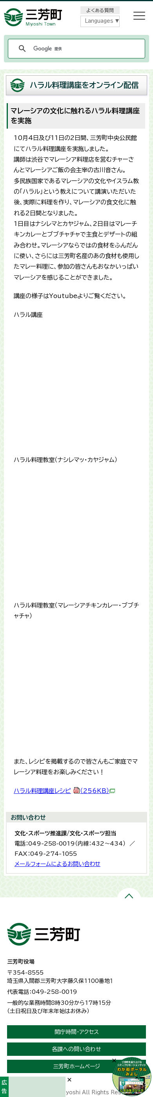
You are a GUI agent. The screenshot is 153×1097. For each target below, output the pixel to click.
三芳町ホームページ (76, 1066)
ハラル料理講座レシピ (64, 791)
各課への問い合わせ (76, 1049)
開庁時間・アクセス (77, 1032)
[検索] (75, 48)
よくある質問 (100, 10)
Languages (99, 21)
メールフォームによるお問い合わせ (57, 864)
